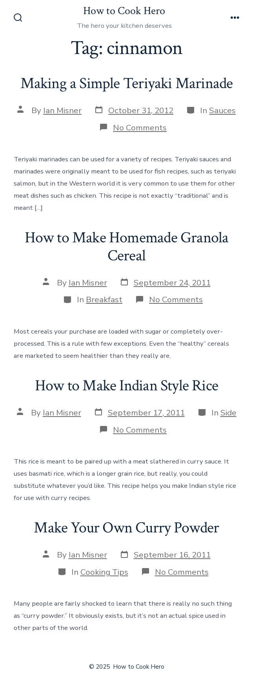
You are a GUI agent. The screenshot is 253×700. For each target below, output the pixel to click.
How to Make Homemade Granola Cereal (127, 246)
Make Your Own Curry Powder (126, 528)
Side (228, 412)
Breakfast (104, 299)
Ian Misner (62, 110)
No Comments (140, 127)
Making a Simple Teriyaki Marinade (126, 83)
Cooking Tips (104, 571)
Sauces (222, 110)
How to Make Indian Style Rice (126, 385)
